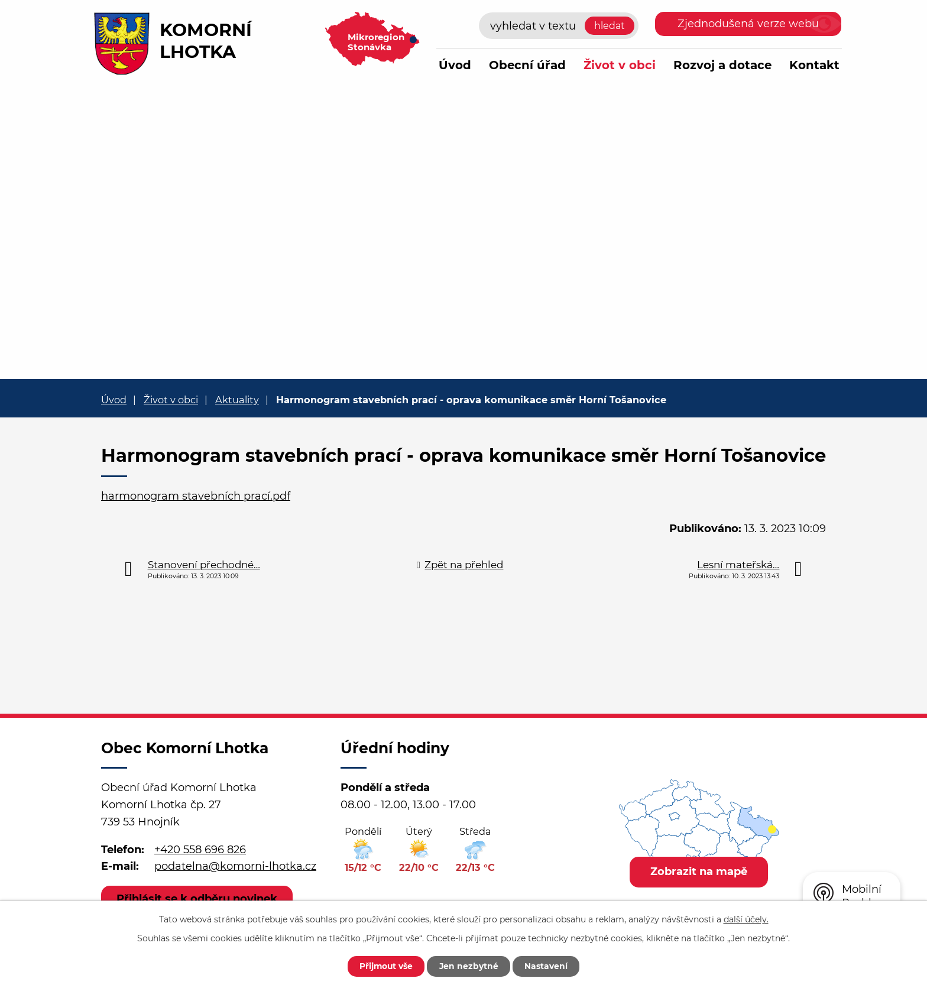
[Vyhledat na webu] (558, 26)
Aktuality (237, 400)
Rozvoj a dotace (722, 65)
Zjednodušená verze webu (748, 23)
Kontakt (814, 65)
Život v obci (620, 65)
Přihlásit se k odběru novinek (197, 898)
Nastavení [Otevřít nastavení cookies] (547, 966)
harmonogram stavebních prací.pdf (195, 496)
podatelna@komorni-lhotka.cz (235, 866)
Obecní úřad (527, 65)
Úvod (455, 65)
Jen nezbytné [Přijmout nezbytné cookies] (469, 966)
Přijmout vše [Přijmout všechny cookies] (385, 966)
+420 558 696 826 (200, 849)
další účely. (746, 919)
